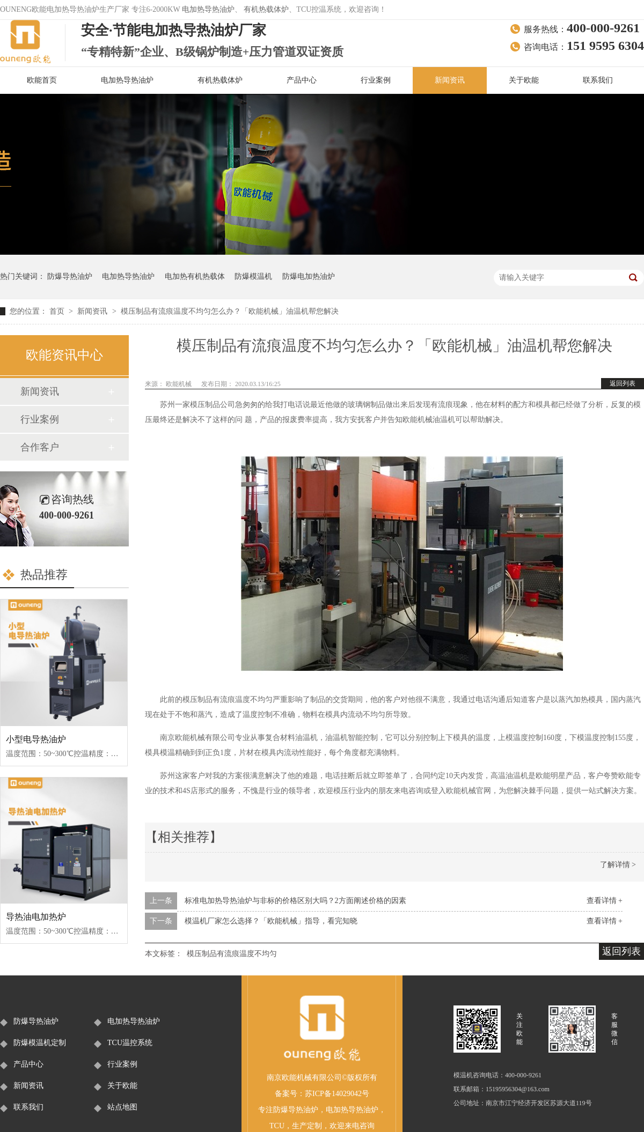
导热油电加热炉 (36, 916)
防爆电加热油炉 (308, 276)
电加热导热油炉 (208, 9)
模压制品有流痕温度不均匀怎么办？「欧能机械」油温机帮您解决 (230, 311)
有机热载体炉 (266, 9)
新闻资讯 (450, 80)
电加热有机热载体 (195, 276)
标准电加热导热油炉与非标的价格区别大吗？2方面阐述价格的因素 (295, 901)
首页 (58, 311)
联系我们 (598, 80)
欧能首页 (42, 80)
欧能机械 (179, 384)
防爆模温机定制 (39, 1043)
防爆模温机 (253, 276)
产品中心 (302, 80)
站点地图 (122, 1107)
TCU (276, 1126)
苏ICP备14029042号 (337, 1094)
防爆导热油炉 (69, 276)
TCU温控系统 (129, 1043)
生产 (299, 1126)
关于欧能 (524, 80)
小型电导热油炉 (36, 739)
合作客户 (39, 447)
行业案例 (376, 80)
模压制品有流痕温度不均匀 (232, 954)
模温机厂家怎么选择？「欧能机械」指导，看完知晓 (271, 921)
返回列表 (622, 383)
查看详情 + (605, 901)
